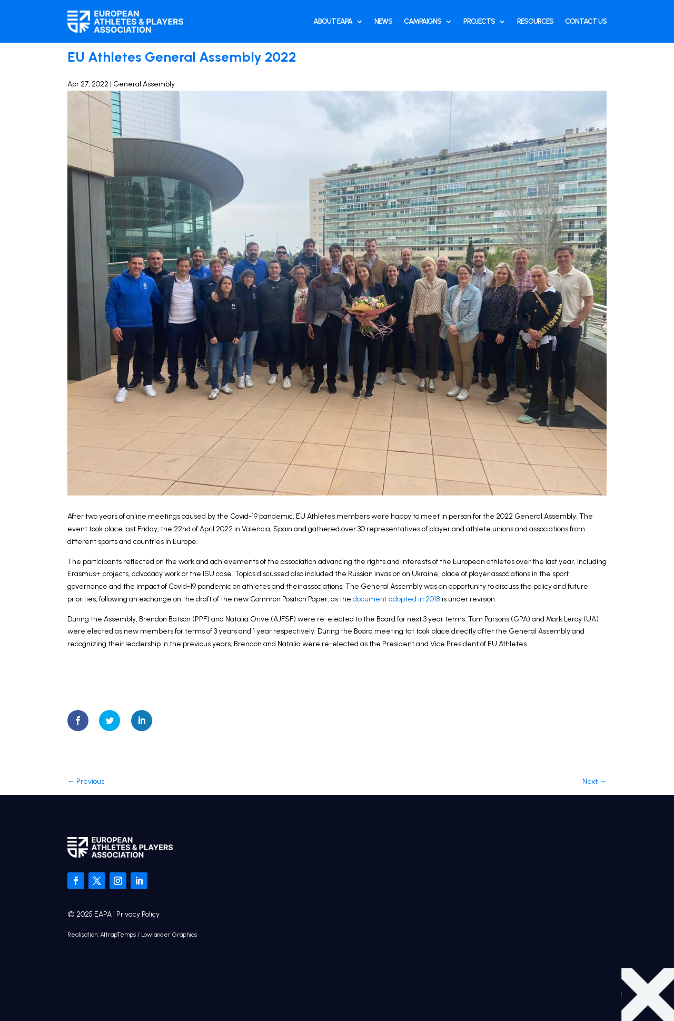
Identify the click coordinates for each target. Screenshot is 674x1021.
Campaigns (422, 21)
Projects (479, 21)
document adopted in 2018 (396, 599)
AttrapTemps (118, 934)
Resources (535, 21)
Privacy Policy (138, 914)
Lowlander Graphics (169, 934)
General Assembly (144, 84)
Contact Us (586, 21)
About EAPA (332, 21)
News (383, 21)
